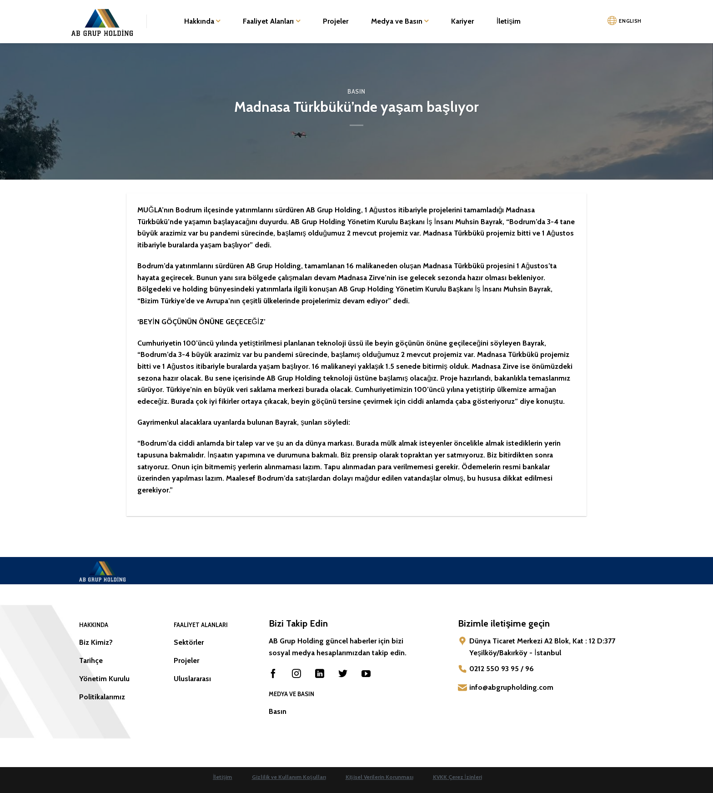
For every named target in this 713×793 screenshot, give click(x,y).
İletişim (509, 21)
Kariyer (462, 21)
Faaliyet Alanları (271, 21)
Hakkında (202, 21)
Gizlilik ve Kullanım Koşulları (289, 776)
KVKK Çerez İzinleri (457, 776)
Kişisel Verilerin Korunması (379, 776)
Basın (356, 91)
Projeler (335, 21)
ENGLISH (630, 21)
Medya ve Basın (399, 21)
